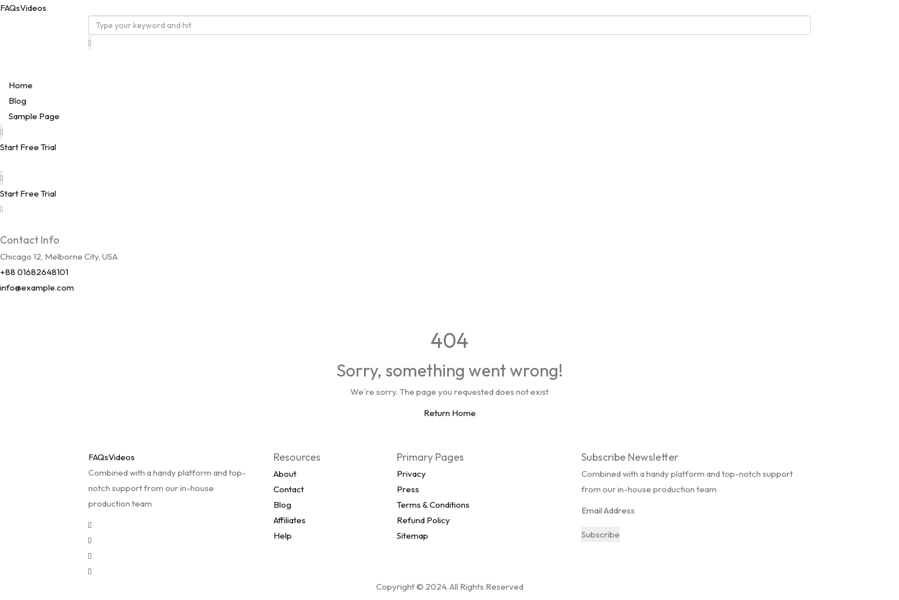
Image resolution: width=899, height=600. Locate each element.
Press (408, 489)
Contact (288, 489)
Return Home (450, 412)
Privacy (411, 473)
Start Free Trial (28, 147)
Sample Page (34, 116)
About (284, 473)
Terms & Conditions (433, 504)
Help (282, 535)
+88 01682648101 (34, 271)
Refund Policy (423, 520)
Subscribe (600, 534)
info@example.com (37, 287)
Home (21, 85)
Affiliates (289, 520)
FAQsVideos (23, 7)
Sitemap (412, 535)
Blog (17, 100)
